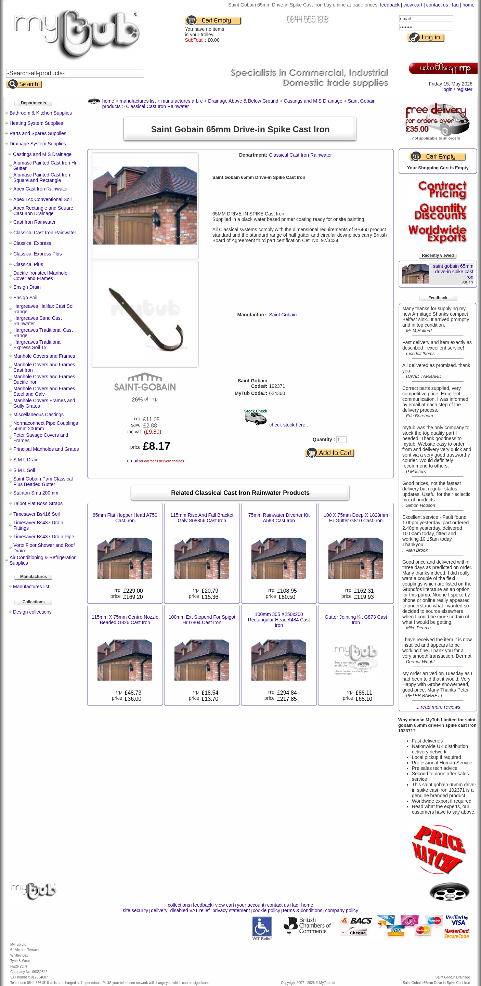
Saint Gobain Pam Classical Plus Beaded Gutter (43, 481)
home (468, 5)
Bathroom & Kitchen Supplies (41, 113)
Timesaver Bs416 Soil (36, 514)
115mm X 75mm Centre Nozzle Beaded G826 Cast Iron (125, 619)
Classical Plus (28, 264)
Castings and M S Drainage (42, 154)
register (464, 89)
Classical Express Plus (37, 254)
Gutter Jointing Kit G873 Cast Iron (356, 619)
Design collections (32, 612)
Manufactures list (31, 586)
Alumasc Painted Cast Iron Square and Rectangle (41, 177)
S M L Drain (25, 459)
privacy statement (231, 910)
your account (250, 905)
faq (455, 5)
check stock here (287, 425)
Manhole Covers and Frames (44, 356)
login (447, 89)
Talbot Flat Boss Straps (38, 503)
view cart (412, 5)
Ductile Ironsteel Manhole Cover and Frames (40, 275)
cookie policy (266, 910)
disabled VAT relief (190, 910)
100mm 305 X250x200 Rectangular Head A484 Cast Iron (279, 620)
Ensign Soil (25, 297)
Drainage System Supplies (38, 143)
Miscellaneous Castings (38, 414)
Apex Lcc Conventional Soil (42, 199)
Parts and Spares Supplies (38, 133)
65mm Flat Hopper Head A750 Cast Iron (125, 517)
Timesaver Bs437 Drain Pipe (43, 536)
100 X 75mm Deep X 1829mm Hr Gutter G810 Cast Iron (356, 517)
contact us (437, 5)
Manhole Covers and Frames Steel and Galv (44, 391)
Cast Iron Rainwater (34, 222)
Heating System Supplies (36, 123)
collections (179, 905)
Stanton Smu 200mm (35, 493)
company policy (341, 910)
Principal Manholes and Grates (46, 449)
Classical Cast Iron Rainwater (44, 232)
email (132, 460)
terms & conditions (302, 910)
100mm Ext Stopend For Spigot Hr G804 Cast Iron (202, 619)
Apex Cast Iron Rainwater (40, 189)
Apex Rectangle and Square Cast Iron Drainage (43, 210)
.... (438, 707)
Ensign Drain (27, 287)
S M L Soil (24, 470)
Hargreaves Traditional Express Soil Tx (37, 344)
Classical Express (32, 243)
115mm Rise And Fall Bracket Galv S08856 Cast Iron (201, 517)
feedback (390, 5)
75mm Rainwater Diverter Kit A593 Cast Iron (279, 517)
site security (135, 910)
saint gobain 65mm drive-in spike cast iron (453, 271)
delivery (159, 910)
